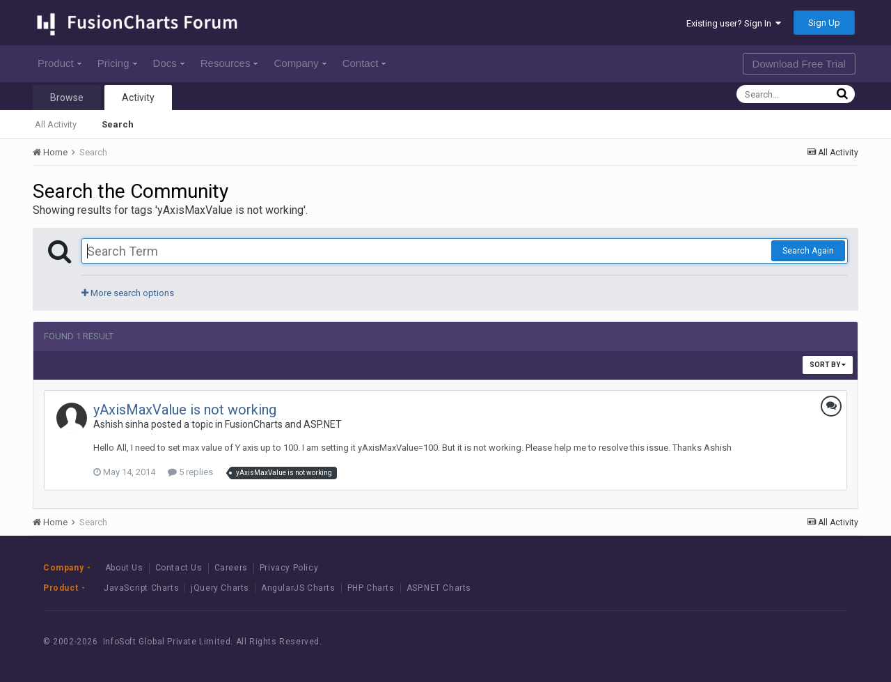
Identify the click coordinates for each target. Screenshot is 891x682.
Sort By (828, 365)
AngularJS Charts (298, 588)
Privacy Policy (289, 568)
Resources (229, 63)
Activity (138, 97)
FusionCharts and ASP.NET (283, 424)
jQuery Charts (220, 588)
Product (59, 63)
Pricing (117, 63)
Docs (168, 63)
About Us (124, 568)
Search (118, 124)
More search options (127, 293)
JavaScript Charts (141, 588)
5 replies (190, 472)
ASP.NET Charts (439, 588)
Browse (67, 97)
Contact (364, 63)
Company (300, 63)
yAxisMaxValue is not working (184, 409)
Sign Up (824, 22)
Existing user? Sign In (733, 23)
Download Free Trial (799, 64)
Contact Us (179, 568)
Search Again (808, 251)
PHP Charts (371, 588)
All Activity (56, 124)
